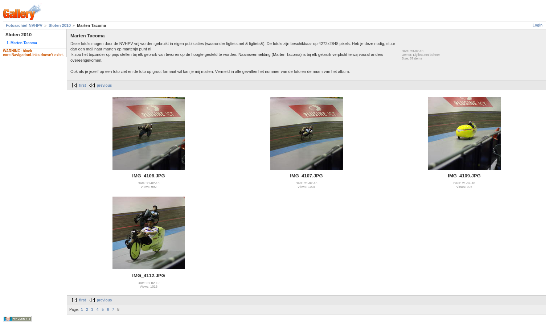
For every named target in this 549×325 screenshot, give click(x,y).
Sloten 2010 (60, 25)
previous (104, 85)
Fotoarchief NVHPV (24, 25)
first (82, 85)
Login (537, 25)
